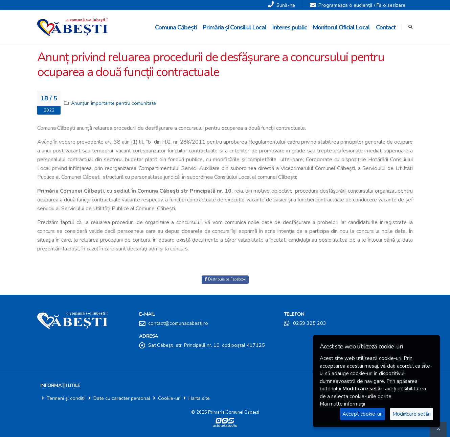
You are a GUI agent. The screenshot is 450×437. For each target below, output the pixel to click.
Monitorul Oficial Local (341, 27)
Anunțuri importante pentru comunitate (113, 103)
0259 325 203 (309, 323)
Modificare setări (411, 414)
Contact (386, 27)
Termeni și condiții (66, 398)
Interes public (289, 27)
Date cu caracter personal (121, 398)
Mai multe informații (342, 403)
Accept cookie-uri (362, 414)
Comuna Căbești (176, 27)
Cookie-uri (169, 398)
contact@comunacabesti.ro (178, 323)
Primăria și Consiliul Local (234, 27)
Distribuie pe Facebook (225, 279)
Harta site (199, 398)
